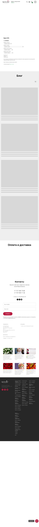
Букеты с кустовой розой (32, 473)
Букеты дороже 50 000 (18, 479)
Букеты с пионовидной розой (31, 471)
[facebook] (17, 385)
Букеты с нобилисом (16, 489)
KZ (29, 2)
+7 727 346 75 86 (19, 376)
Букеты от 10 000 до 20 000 (17, 472)
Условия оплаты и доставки (18, 516)
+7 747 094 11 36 (19, 379)
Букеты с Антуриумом (24, 486)
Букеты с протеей (17, 492)
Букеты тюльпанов (18, 512)
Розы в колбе (24, 468)
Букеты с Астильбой (30, 479)
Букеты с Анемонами (24, 483)
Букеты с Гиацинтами (31, 485)
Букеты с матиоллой (16, 487)
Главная (16, 519)
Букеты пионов (17, 513)
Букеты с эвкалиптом (31, 489)
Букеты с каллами (32, 475)
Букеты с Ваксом (24, 479)
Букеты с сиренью (18, 494)
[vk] (19, 385)
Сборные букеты (24, 466)
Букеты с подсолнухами (17, 508)
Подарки (16, 517)
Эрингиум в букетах (32, 487)
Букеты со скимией (18, 495)
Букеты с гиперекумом (17, 499)
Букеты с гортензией (16, 510)
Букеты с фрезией (25, 489)
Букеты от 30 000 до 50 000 (17, 476)
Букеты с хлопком (25, 491)
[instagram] (21, 385)
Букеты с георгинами (17, 484)
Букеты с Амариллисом (24, 481)
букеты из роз (12, 64)
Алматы (12, 2)
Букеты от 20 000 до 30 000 (17, 474)
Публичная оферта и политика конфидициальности (18, 467)
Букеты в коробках (18, 482)
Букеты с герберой (32, 468)
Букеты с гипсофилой (17, 501)
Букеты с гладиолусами (17, 504)
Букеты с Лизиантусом (24, 475)
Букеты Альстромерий (24, 477)
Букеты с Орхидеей (25, 473)
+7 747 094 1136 (9, 424)
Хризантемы (24, 471)
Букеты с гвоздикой (32, 466)
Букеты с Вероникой (30, 483)
